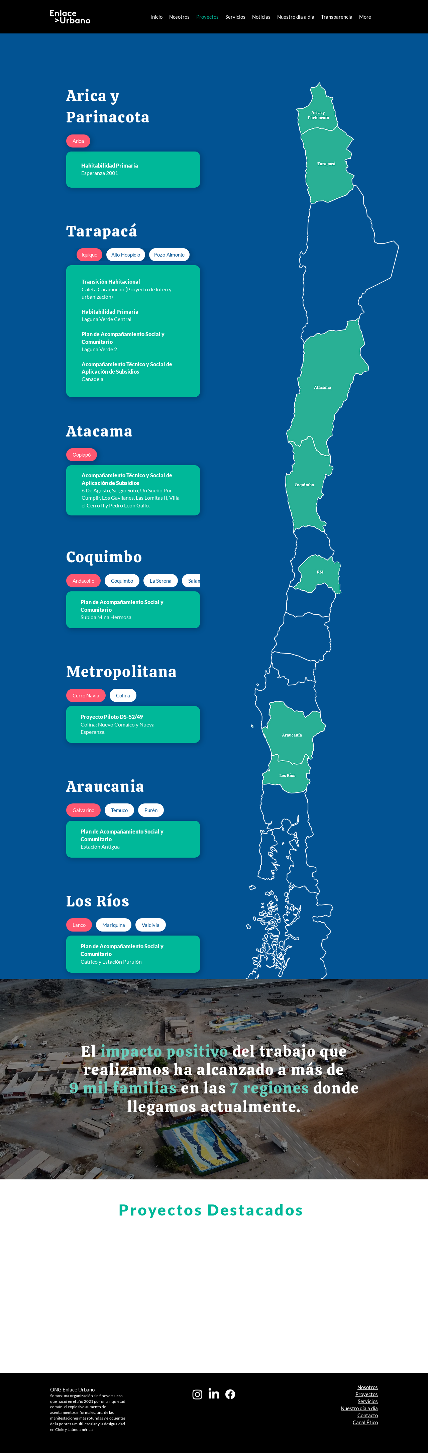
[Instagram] (197, 1394)
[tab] (78, 141)
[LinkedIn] (213, 1394)
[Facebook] (230, 1394)
